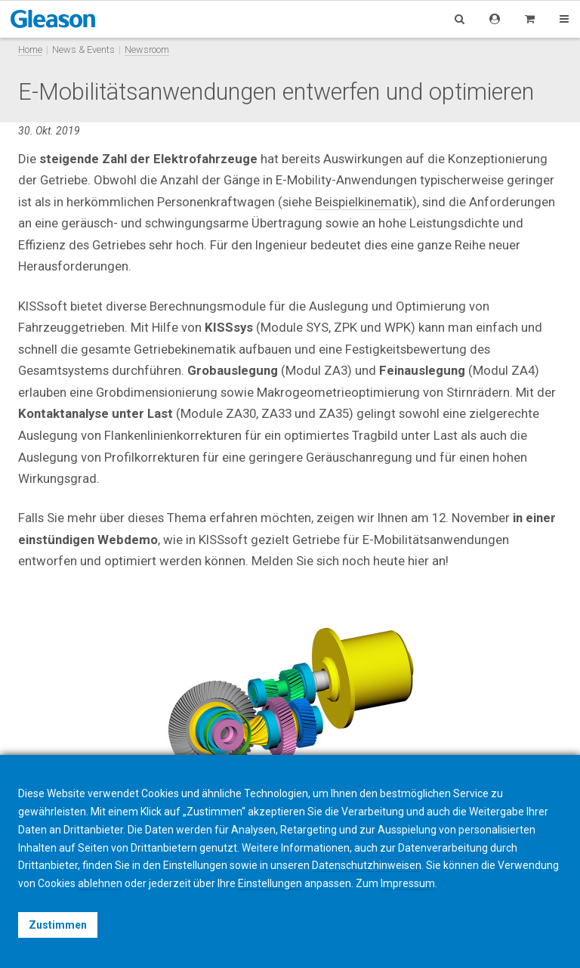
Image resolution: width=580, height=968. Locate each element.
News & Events (83, 49)
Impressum (408, 883)
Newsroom (147, 49)
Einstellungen (270, 883)
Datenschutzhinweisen (366, 865)
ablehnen (100, 883)
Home (30, 49)
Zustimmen (58, 925)
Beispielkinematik (363, 201)
